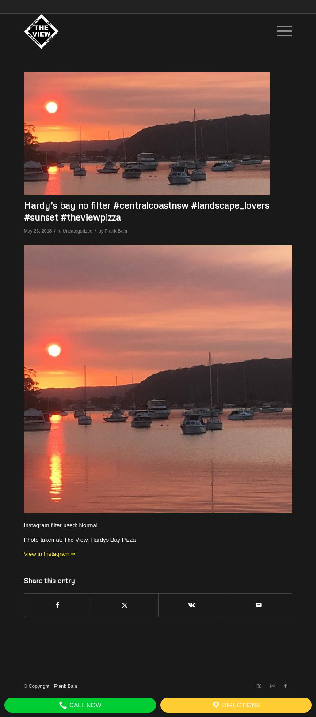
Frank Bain (116, 231)
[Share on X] (124, 605)
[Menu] (280, 31)
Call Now (80, 705)
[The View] (131, 31)
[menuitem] (280, 31)
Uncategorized (78, 231)
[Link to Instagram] (272, 686)
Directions (236, 705)
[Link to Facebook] (285, 686)
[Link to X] (259, 686)
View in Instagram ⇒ (50, 554)
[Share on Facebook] (57, 605)
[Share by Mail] (258, 605)
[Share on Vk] (192, 605)
